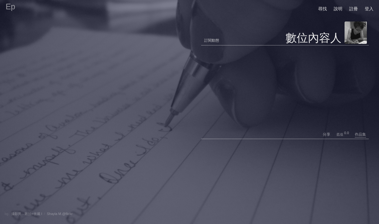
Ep (10, 6)
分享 (329, 134)
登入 (369, 8)
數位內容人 (313, 37)
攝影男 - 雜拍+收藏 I (26, 214)
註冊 (353, 8)
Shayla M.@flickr (60, 214)
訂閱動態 (211, 40)
